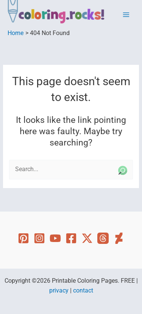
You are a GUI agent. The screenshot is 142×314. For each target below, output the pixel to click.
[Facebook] (71, 238)
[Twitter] (87, 238)
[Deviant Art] (119, 238)
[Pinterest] (23, 238)
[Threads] (103, 238)
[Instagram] (39, 238)
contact (83, 290)
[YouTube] (55, 238)
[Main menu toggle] (126, 15)
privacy (59, 290)
